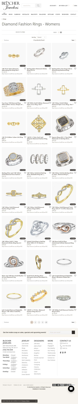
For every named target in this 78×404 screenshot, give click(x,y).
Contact (73, 14)
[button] (53, 5)
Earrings (17, 14)
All (46, 322)
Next (73, 40)
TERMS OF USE (17, 385)
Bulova (36, 355)
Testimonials (51, 353)
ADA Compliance (28, 385)
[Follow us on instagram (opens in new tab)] (63, 352)
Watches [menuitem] (24, 362)
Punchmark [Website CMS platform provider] (42, 389)
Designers (65, 14)
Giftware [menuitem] (24, 369)
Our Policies (51, 360)
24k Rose (37, 343)
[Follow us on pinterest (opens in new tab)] (65, 352)
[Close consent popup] (36, 401)
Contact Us (51, 358)
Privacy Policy (25, 401)
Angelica (36, 353)
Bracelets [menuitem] (25, 350)
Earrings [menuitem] (24, 358)
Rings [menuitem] (23, 348)
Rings (11, 14)
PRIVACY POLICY (7, 385)
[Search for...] (28, 5)
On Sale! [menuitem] (24, 372)
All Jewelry (4, 13)
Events (58, 14)
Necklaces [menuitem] (25, 355)
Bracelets (34, 14)
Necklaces (25, 14)
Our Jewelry (51, 348)
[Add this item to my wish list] (24, 68)
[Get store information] (9, 352)
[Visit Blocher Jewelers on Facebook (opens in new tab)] (60, 352)
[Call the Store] (8, 350)
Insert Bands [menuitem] (26, 374)
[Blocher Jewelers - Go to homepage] (11, 5)
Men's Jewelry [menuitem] (26, 360)
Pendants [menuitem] (25, 353)
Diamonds (42, 14)
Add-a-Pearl (37, 346)
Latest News (51, 355)
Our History (51, 350)
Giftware (51, 14)
